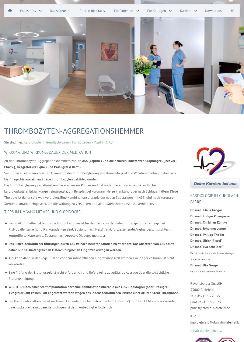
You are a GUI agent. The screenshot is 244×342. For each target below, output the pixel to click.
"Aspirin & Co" (104, 142)
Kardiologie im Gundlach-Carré (46, 142)
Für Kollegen (81, 142)
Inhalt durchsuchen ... (206, 330)
